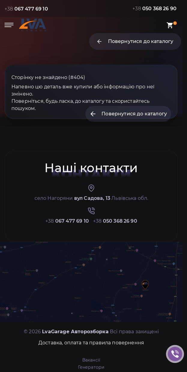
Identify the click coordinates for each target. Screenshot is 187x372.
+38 (26, 9)
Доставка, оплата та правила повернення (91, 343)
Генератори (91, 367)
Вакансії (91, 360)
